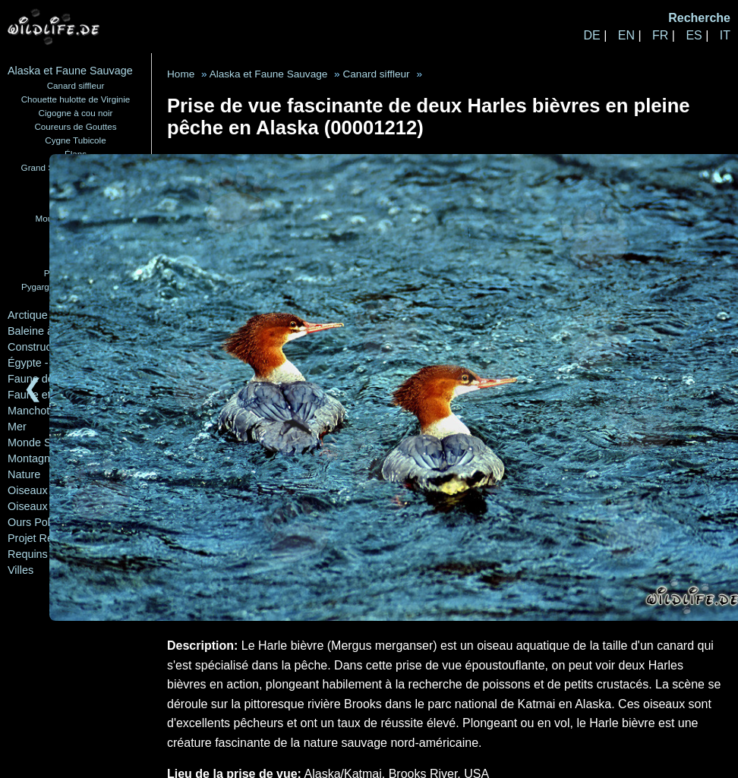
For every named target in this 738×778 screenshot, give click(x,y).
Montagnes (35, 458)
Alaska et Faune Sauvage (70, 71)
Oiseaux (28, 490)
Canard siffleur (76, 85)
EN (626, 35)
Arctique (28, 315)
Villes (20, 570)
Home (180, 74)
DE (591, 35)
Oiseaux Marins (46, 506)
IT (725, 35)
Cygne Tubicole (75, 140)
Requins (28, 554)
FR (660, 35)
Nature (24, 474)
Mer (17, 426)
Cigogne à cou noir (76, 113)
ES (694, 35)
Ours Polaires (41, 522)
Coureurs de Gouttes (75, 126)
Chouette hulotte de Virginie (76, 99)
